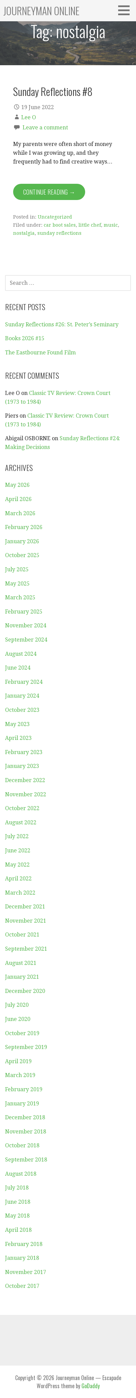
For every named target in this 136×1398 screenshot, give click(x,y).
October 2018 (22, 1145)
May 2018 (17, 1216)
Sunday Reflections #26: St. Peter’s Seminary (61, 324)
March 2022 (20, 893)
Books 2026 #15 (24, 338)
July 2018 (17, 1187)
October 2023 (22, 710)
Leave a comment (45, 127)
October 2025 (22, 555)
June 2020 (17, 1019)
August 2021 (20, 963)
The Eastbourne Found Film (40, 352)
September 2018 (26, 1159)
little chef (89, 225)
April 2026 (18, 499)
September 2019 (26, 1047)
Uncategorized (55, 217)
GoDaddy (90, 1386)
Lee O (28, 117)
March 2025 (20, 597)
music (111, 225)
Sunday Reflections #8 (53, 91)
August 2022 (20, 822)
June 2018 (17, 1202)
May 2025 (17, 583)
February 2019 (23, 1089)
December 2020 (25, 991)
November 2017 (25, 1272)
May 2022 (17, 865)
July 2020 (17, 1005)
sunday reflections (59, 233)
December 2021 (25, 906)
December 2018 (25, 1117)
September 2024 (26, 639)
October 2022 (22, 808)
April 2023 (18, 738)
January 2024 (22, 696)
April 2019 (18, 1061)
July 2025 (17, 569)
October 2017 (22, 1286)
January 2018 (22, 1258)
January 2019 (22, 1103)
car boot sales (60, 225)
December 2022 (25, 780)
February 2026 (23, 527)
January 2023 (22, 766)
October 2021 (22, 934)
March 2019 (20, 1075)
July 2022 (17, 836)
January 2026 (22, 541)
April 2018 (18, 1230)
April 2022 (18, 878)
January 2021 (22, 977)
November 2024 (25, 625)
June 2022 (17, 850)
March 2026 (20, 513)
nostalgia (24, 233)
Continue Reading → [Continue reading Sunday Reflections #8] (49, 192)
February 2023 (23, 752)
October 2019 (22, 1033)
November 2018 (25, 1131)
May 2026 (17, 485)
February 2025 (23, 611)
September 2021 (26, 949)
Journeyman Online (41, 10)
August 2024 (20, 654)
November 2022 (25, 794)
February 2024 (23, 682)
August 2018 (20, 1174)
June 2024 (17, 668)
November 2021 (25, 921)
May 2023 (17, 724)
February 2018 (23, 1244)
